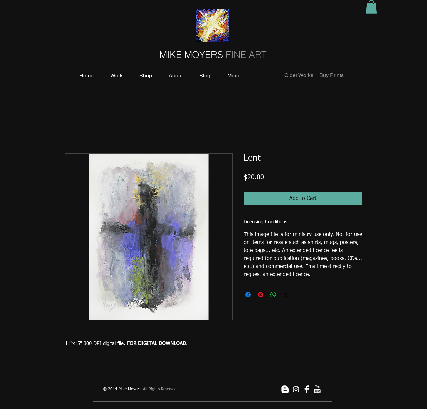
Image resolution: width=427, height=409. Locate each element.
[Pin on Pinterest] (261, 295)
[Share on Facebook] (248, 295)
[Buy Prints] (331, 76)
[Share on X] (286, 295)
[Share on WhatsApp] (273, 295)
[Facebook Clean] (307, 389)
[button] (371, 7)
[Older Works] (299, 75)
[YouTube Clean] (317, 389)
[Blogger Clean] (285, 389)
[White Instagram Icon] (296, 389)
